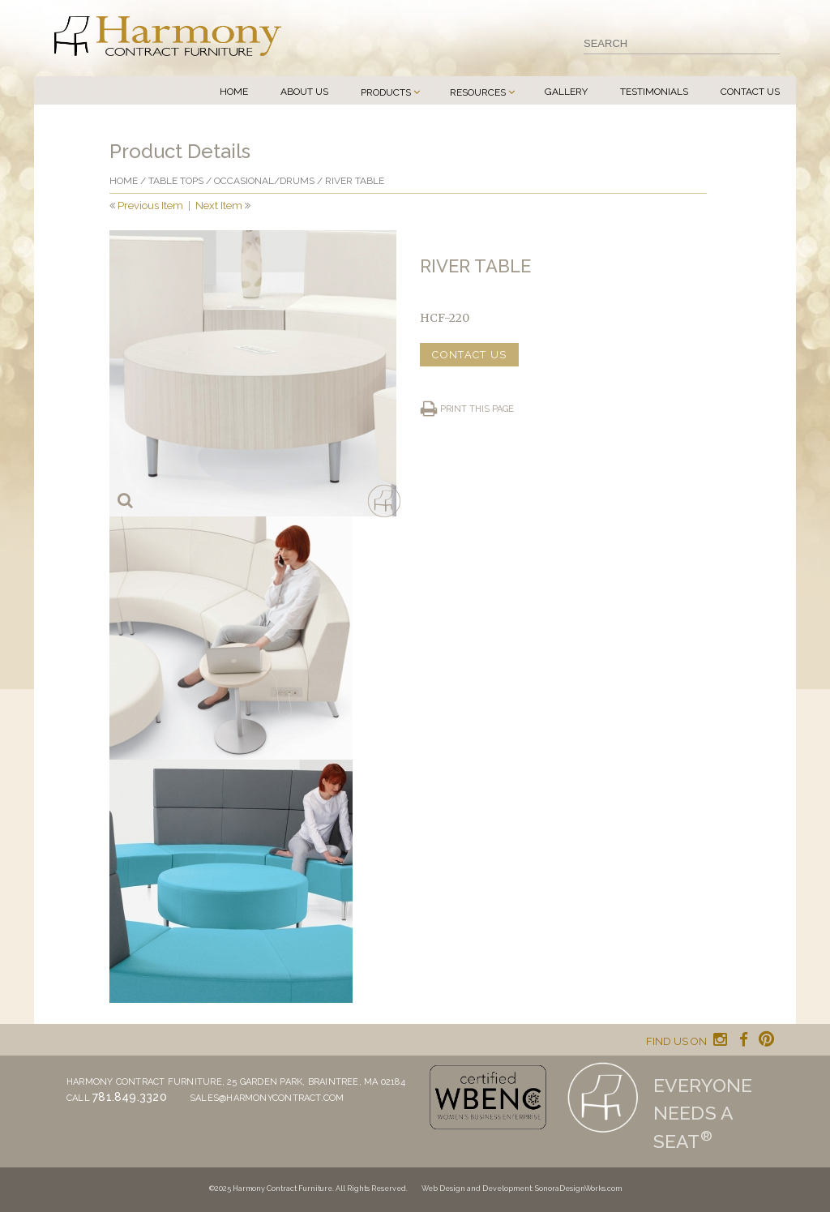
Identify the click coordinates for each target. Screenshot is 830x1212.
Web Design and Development (476, 1188)
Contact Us (750, 91)
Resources (478, 92)
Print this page (477, 409)
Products (386, 92)
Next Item (218, 205)
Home (234, 91)
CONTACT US (469, 355)
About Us (304, 91)
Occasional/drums (264, 180)
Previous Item (150, 205)
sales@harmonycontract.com (267, 1098)
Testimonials (654, 91)
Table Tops (175, 180)
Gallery (566, 91)
